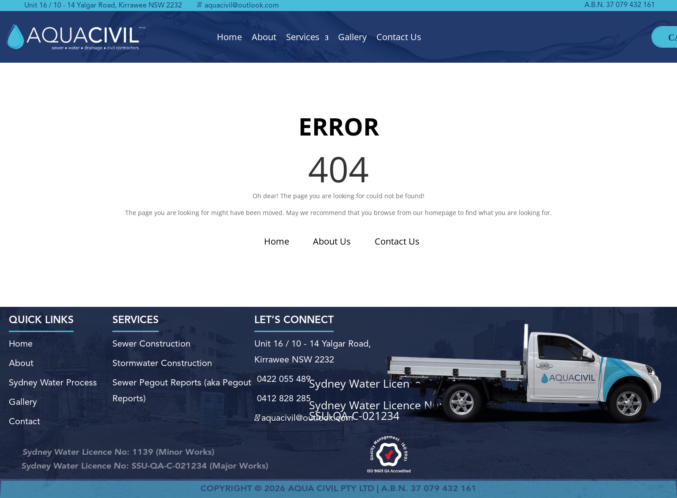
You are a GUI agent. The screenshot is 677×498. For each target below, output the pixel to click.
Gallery (352, 37)
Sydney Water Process (53, 382)
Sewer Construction (151, 344)
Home (229, 37)
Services (303, 37)
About (264, 37)
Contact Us (398, 37)
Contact (24, 421)
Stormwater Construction (162, 363)
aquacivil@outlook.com (238, 5)
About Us (332, 241)
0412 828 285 (282, 398)
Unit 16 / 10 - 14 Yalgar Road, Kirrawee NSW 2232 (103, 5)
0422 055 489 (282, 379)
